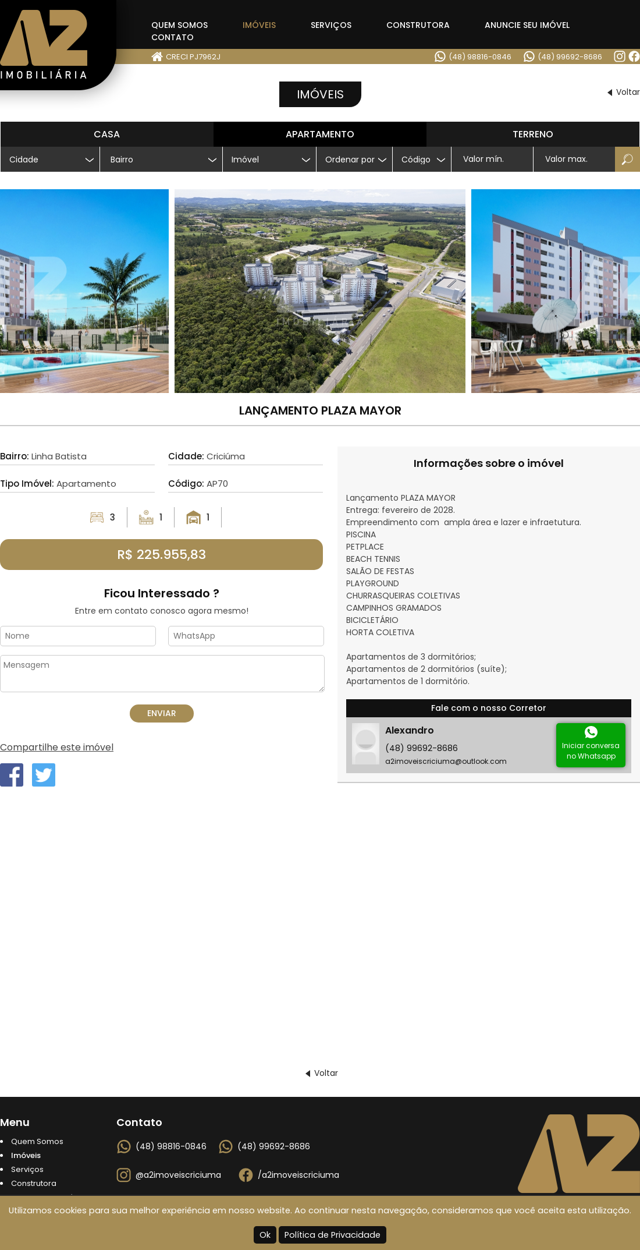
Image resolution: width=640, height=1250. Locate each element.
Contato (172, 37)
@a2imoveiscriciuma (178, 1175)
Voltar (628, 92)
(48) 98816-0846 (480, 56)
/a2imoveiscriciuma (298, 1175)
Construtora (418, 25)
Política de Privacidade (333, 1235)
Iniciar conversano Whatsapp (591, 751)
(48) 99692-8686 (570, 56)
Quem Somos (179, 25)
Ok (265, 1235)
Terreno (533, 134)
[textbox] (166, 160)
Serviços (331, 25)
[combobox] (161, 159)
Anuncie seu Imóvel (527, 25)
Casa (107, 134)
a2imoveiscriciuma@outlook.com (446, 761)
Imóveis (259, 25)
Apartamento (320, 134)
